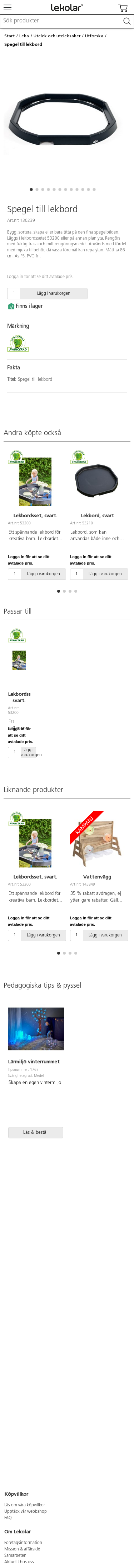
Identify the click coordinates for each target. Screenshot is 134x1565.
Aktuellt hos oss (19, 1562)
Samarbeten (15, 1556)
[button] (31, 189)
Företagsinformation (23, 1543)
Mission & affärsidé (22, 1549)
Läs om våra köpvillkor (24, 1505)
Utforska (94, 35)
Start (9, 35)
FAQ (8, 1518)
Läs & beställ (36, 1132)
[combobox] (67, 21)
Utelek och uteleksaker (57, 35)
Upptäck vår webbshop (25, 1512)
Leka (24, 35)
